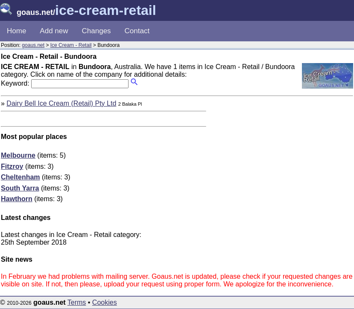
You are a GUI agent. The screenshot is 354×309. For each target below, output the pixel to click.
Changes (96, 31)
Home (16, 31)
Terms (76, 302)
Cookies (104, 302)
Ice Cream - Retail (71, 45)
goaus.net (33, 45)
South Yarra (20, 188)
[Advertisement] (281, 159)
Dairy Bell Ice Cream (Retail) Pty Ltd (61, 103)
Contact (137, 31)
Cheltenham (20, 177)
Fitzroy (12, 166)
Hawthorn (16, 198)
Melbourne (18, 155)
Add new (54, 31)
